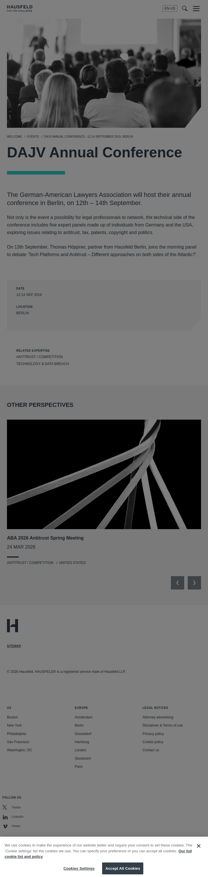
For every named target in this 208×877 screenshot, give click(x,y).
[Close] (198, 849)
